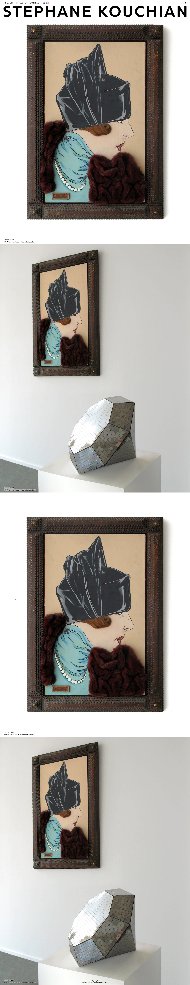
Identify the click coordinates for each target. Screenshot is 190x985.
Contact (35, 3)
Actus (24, 3)
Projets (9, 3)
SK (17, 3)
